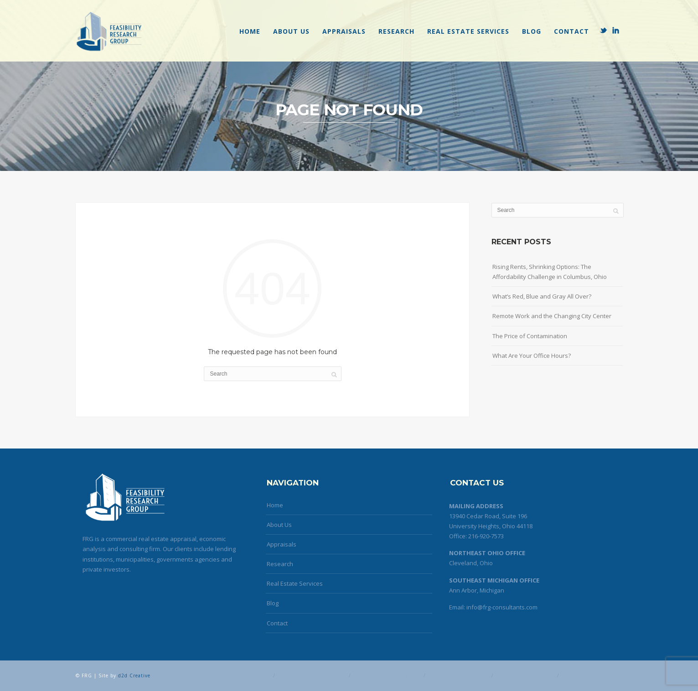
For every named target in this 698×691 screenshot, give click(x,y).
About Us (291, 31)
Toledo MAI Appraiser (590, 675)
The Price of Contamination (529, 336)
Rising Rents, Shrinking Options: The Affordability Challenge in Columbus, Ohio (549, 272)
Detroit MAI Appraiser (458, 675)
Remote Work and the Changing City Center (551, 316)
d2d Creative (134, 675)
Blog (531, 31)
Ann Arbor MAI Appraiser (311, 675)
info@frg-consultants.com (502, 607)
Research (396, 31)
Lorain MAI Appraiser (525, 675)
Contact (571, 31)
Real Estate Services (468, 31)
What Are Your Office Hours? (531, 355)
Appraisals (344, 31)
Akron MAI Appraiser (242, 675)
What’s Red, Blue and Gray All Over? (541, 296)
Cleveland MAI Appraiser (387, 675)
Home (249, 31)
